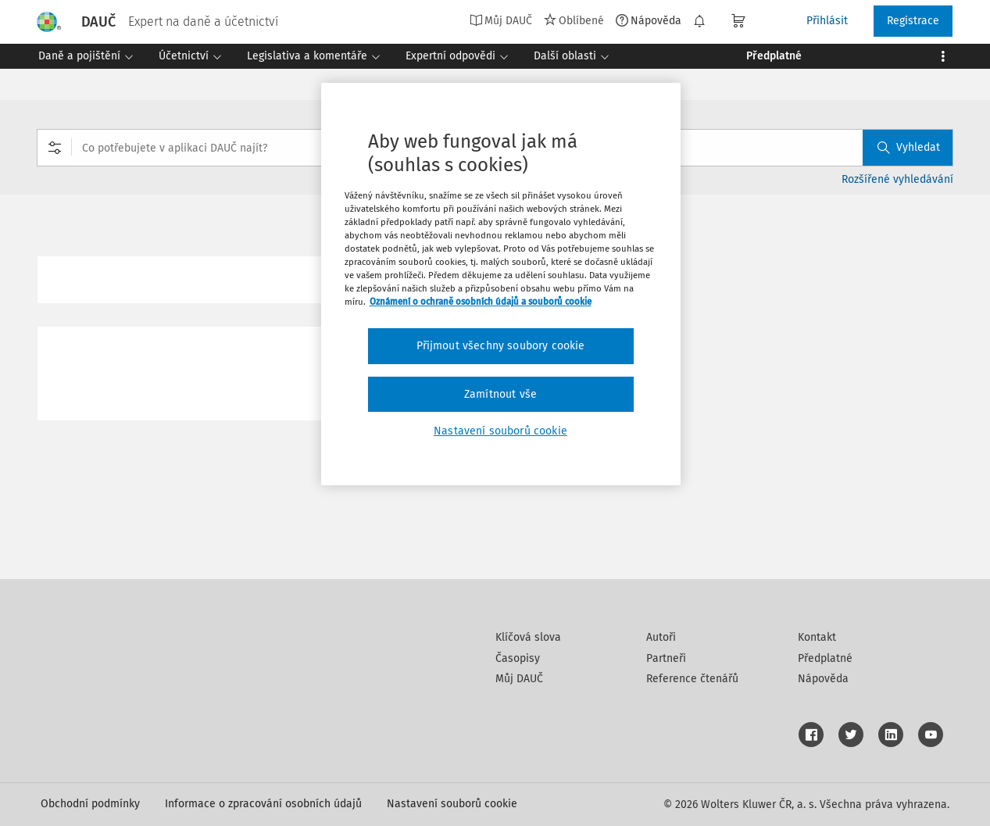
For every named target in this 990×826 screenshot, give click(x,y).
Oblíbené (574, 20)
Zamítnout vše (500, 394)
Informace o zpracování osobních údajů (263, 803)
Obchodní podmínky (90, 803)
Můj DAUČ (501, 20)
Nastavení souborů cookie (452, 803)
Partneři (666, 658)
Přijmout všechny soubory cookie (500, 345)
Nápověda (648, 20)
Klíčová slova (528, 637)
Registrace (913, 20)
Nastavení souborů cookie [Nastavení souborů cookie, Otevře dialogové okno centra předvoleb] (500, 431)
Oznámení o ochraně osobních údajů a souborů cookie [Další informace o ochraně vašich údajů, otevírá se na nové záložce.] (480, 301)
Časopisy (517, 658)
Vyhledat (908, 147)
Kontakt (817, 637)
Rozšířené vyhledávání (897, 179)
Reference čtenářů (692, 678)
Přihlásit (827, 20)
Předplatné (825, 658)
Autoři (661, 637)
